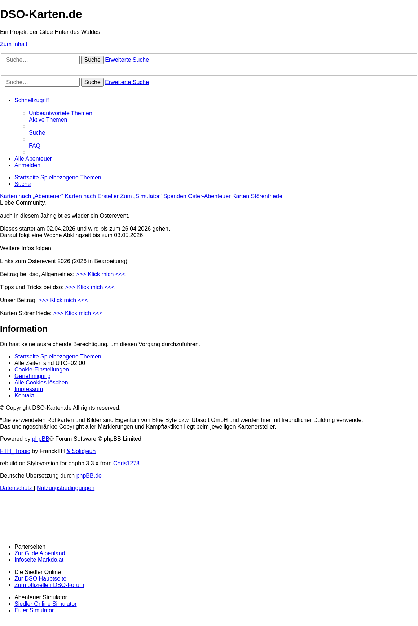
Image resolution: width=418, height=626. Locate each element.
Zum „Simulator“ (141, 196)
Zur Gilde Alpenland (39, 553)
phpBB (40, 439)
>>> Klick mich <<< (101, 274)
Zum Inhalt (13, 44)
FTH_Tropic (15, 451)
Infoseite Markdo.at (38, 560)
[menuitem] (60, 113)
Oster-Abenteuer (209, 196)
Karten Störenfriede (257, 196)
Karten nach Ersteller (92, 196)
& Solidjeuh (81, 451)
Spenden (174, 196)
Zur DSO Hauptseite (40, 578)
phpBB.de (89, 476)
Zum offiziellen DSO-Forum (49, 585)
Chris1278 (126, 463)
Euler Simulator (34, 610)
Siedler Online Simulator (45, 604)
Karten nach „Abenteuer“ (31, 196)
